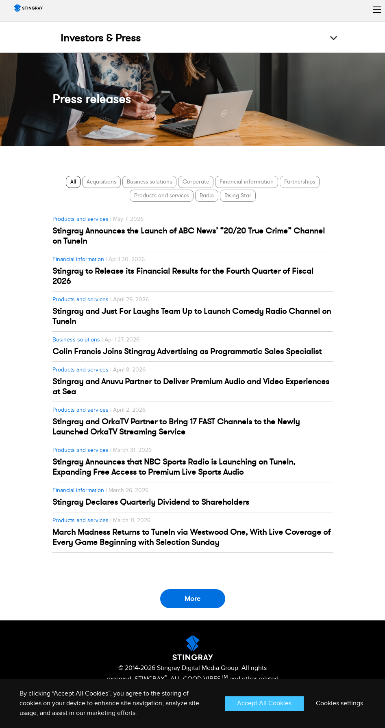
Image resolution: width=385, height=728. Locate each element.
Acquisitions (101, 182)
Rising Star (237, 195)
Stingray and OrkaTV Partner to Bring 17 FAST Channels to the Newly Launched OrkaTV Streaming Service (176, 426)
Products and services (161, 195)
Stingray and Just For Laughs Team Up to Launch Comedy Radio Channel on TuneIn (191, 316)
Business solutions (149, 182)
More (192, 598)
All (73, 182)
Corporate (196, 182)
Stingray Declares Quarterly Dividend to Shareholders (150, 502)
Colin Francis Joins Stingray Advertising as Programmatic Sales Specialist (187, 351)
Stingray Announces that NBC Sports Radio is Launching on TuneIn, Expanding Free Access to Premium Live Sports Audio (173, 466)
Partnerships (299, 182)
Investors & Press (101, 38)
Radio (207, 195)
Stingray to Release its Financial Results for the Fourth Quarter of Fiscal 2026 (182, 276)
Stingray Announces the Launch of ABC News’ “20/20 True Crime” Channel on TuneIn (188, 235)
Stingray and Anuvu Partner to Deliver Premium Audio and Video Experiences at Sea (190, 386)
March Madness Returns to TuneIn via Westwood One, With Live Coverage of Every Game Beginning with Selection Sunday (191, 537)
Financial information (247, 182)
